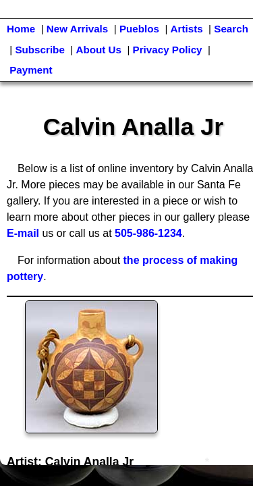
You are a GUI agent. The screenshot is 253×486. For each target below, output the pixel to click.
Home (21, 28)
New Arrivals (77, 28)
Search (231, 28)
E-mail (23, 233)
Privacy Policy (167, 49)
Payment (30, 70)
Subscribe (39, 49)
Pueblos (139, 28)
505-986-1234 (148, 233)
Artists (187, 28)
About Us (98, 49)
